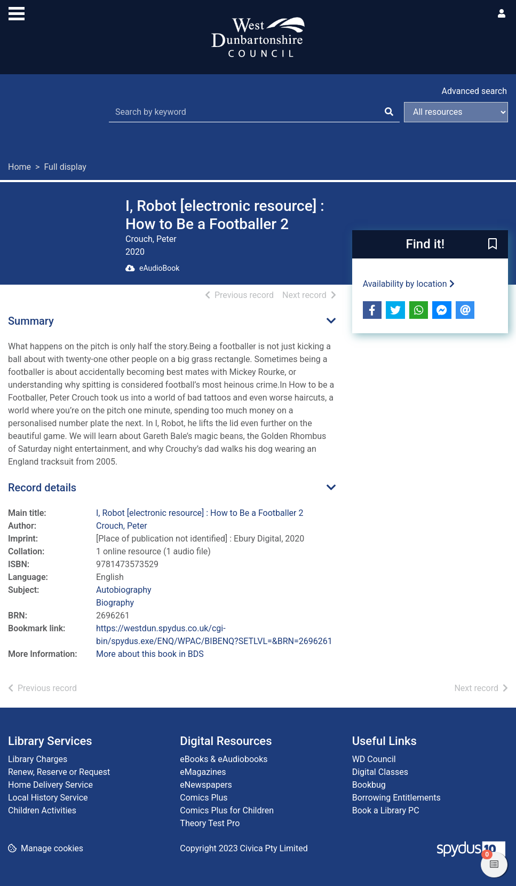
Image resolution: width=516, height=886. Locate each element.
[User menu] (501, 13)
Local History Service (48, 798)
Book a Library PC (385, 810)
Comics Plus (203, 798)
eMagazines (203, 772)
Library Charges (37, 759)
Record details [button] (42, 487)
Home (19, 167)
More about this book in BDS (150, 654)
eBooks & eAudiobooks (223, 759)
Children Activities (42, 810)
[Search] (389, 112)
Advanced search (474, 91)
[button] (492, 245)
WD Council (374, 759)
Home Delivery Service (50, 785)
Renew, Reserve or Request (59, 772)
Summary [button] (31, 321)
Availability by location (409, 284)
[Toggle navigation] (17, 12)
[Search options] (456, 112)
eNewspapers (206, 785)
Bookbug (369, 785)
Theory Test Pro (210, 823)
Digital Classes (380, 772)
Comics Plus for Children (227, 810)
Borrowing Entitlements (396, 798)
